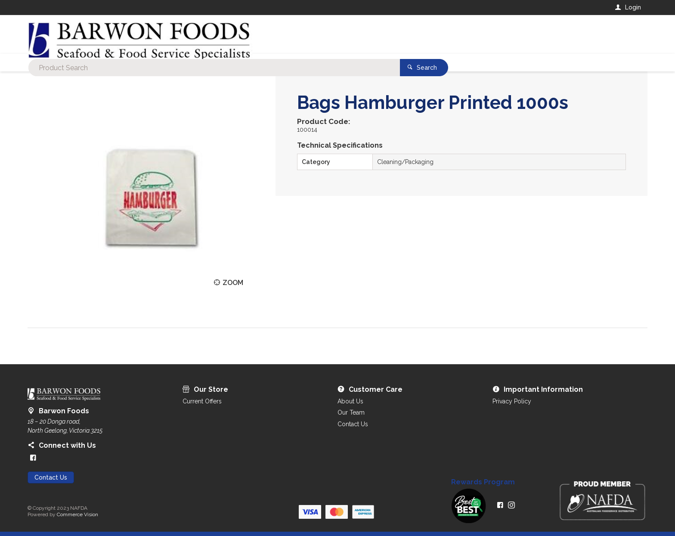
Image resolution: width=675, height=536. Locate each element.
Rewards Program (483, 482)
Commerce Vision (77, 514)
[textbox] (303, 34)
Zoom (233, 283)
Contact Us (50, 477)
